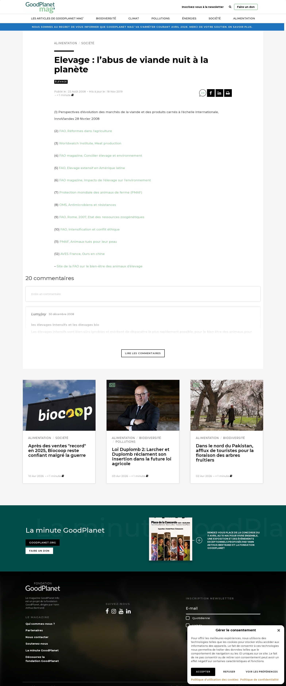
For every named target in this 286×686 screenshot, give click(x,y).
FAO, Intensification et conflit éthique (90, 229)
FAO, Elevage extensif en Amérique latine (92, 168)
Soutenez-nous (37, 642)
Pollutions (160, 18)
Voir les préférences (262, 671)
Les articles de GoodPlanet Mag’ (57, 18)
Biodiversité (106, 18)
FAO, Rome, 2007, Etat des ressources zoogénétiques (101, 217)
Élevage (61, 81)
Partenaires (34, 629)
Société (215, 18)
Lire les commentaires (143, 353)
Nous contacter (37, 636)
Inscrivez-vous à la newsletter (203, 7)
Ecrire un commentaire (46, 294)
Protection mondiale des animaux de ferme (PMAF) (100, 192)
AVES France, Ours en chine (82, 254)
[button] (279, 630)
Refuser (229, 671)
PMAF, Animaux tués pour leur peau (88, 241)
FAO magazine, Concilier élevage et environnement (100, 155)
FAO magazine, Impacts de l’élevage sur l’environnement (105, 180)
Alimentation (244, 18)
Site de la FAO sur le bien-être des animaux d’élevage (99, 266)
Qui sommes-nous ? (40, 622)
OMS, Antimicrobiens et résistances (87, 205)
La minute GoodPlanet (42, 649)
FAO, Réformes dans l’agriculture (85, 131)
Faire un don (246, 7)
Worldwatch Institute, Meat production (90, 143)
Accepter (203, 671)
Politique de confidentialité (259, 679)
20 (203, 92)
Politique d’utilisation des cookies (214, 679)
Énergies (189, 18)
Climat (133, 18)
